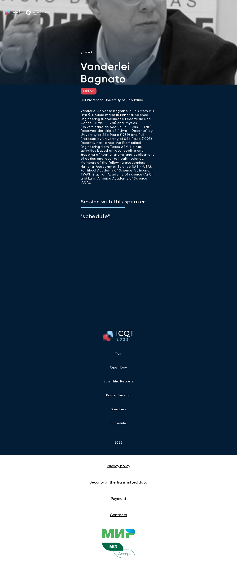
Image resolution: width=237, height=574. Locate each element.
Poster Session (118, 395)
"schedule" (95, 216)
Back (89, 52)
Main (119, 353)
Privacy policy (118, 466)
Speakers (118, 409)
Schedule (118, 423)
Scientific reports (119, 381)
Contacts (118, 515)
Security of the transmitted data (118, 482)
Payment (118, 498)
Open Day (118, 367)
